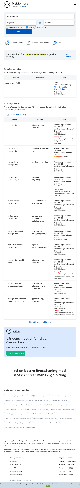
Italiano (61, 461)
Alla (29, 27)
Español (62, 464)
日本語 (70, 468)
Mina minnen (40, 27)
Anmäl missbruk (15, 464)
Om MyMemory (15, 458)
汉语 (69, 471)
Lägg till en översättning (15, 114)
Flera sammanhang (15, 27)
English (61, 458)
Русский (71, 464)
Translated (39, 452)
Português (72, 461)
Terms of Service (16, 474)
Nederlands (63, 474)
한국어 (70, 474)
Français (62, 468)
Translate (13, 461)
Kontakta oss (15, 468)
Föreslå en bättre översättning (61, 88)
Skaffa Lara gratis (15, 353)
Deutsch (62, 471)
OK (48, 486)
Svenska (71, 458)
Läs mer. (39, 486)
